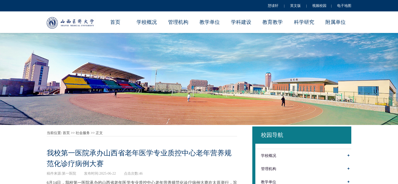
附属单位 (335, 22)
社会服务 (83, 133)
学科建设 (241, 22)
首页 (115, 22)
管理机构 (178, 22)
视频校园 (319, 6)
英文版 (295, 6)
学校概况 (147, 22)
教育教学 (272, 22)
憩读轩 (273, 6)
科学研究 (304, 22)
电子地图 (344, 6)
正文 (99, 133)
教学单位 (210, 22)
